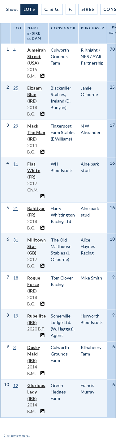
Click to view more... (17, 435)
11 (15, 163)
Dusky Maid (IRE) (33, 354)
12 (15, 385)
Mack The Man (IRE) (36, 132)
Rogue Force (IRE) (33, 284)
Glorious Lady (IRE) (36, 392)
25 (15, 87)
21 (15, 208)
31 (15, 239)
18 (15, 277)
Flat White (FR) (33, 170)
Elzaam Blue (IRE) (34, 94)
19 (15, 315)
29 (15, 125)
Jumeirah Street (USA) (36, 56)
